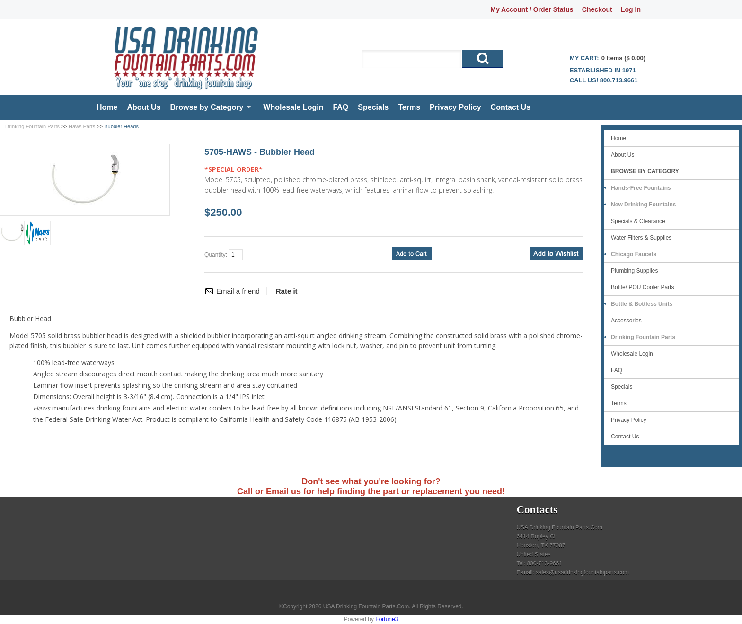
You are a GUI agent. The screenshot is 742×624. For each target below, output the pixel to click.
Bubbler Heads (121, 126)
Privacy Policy (455, 107)
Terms (409, 107)
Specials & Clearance (638, 221)
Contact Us (510, 107)
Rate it (287, 291)
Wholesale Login (293, 107)
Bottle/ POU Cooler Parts (642, 287)
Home (107, 107)
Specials (373, 107)
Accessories (626, 320)
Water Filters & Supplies (641, 237)
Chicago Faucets (633, 254)
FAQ (340, 107)
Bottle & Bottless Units (641, 304)
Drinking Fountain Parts (32, 126)
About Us (143, 107)
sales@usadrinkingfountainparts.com (582, 572)
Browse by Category (207, 107)
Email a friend (238, 291)
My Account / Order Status (531, 9)
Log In (631, 9)
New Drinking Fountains (643, 204)
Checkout (597, 9)
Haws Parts (82, 126)
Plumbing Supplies (634, 270)
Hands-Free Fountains (641, 188)
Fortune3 (386, 619)
